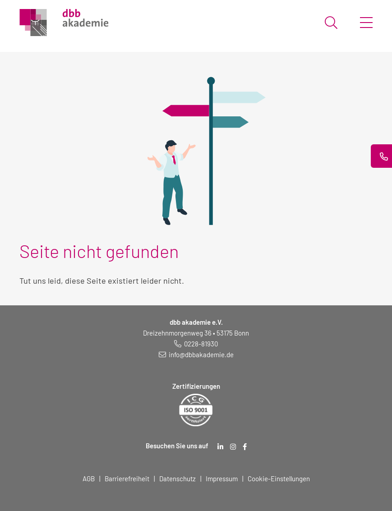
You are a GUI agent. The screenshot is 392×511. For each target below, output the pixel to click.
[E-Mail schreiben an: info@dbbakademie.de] (196, 354)
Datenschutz (177, 478)
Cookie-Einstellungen (279, 478)
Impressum (222, 478)
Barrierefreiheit (127, 478)
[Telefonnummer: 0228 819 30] (196, 344)
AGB (89, 478)
